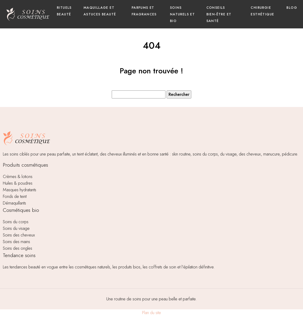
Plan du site (151, 313)
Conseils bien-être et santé (219, 14)
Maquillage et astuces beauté (100, 11)
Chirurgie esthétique (262, 11)
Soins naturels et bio (182, 14)
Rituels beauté (64, 11)
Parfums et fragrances (144, 11)
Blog (291, 7)
